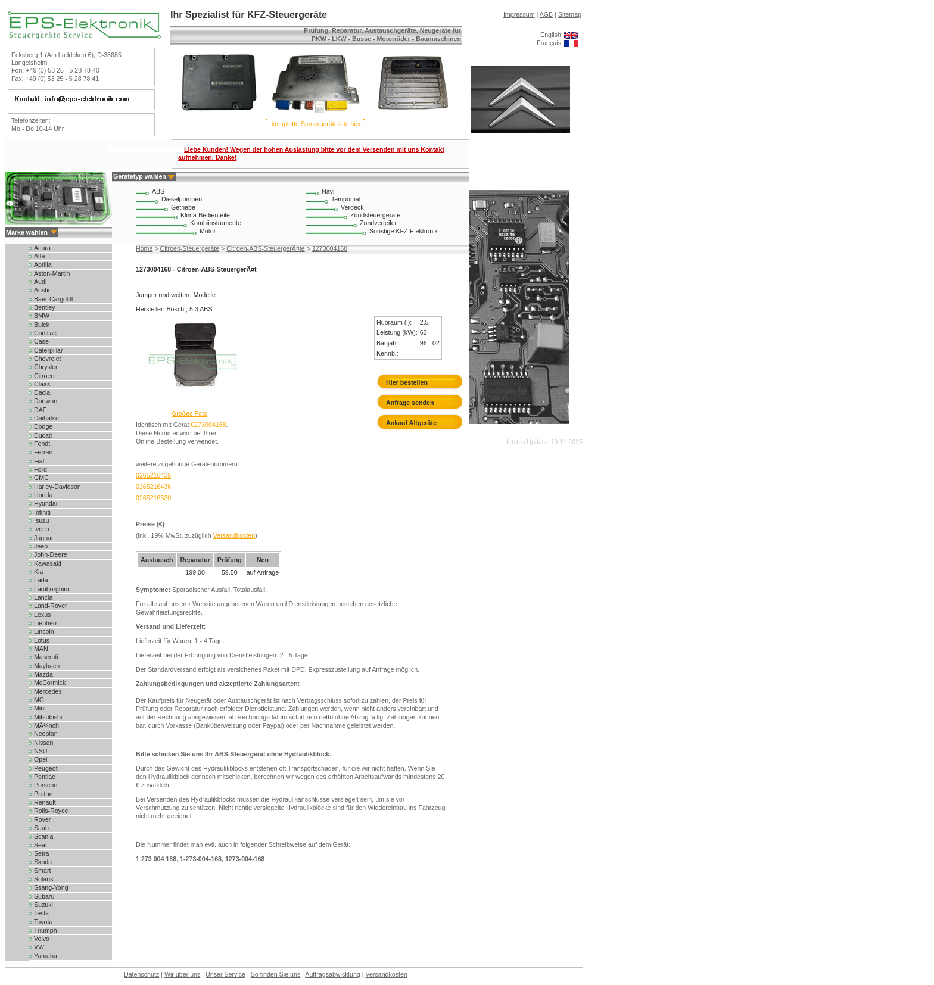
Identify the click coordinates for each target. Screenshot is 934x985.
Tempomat (346, 198)
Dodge (43, 426)
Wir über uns (182, 974)
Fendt (42, 443)
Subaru (44, 896)
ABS (158, 191)
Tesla (41, 913)
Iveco (41, 528)
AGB (546, 14)
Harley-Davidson (57, 486)
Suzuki (43, 904)
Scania (44, 836)
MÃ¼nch (46, 725)
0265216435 (153, 475)
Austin (43, 290)
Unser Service (225, 974)
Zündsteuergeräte (375, 215)
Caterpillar (48, 350)
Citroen (44, 375)
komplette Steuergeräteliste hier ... (320, 123)
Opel (41, 759)
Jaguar (44, 537)
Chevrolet (47, 358)
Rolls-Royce (51, 810)
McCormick (50, 682)
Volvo (41, 938)
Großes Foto (189, 413)
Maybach (47, 665)
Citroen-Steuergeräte (190, 248)
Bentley (44, 307)
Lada (41, 580)
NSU (41, 751)
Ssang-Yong (51, 887)
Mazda (43, 674)
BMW (41, 315)
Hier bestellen (407, 382)
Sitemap (569, 14)
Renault (45, 802)
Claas (42, 384)
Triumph (45, 930)
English (550, 34)
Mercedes (48, 691)
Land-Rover (50, 605)
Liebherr (45, 622)
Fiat (39, 461)
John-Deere (50, 554)
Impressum (519, 14)
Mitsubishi (48, 717)
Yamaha (45, 955)
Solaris (44, 879)
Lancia (43, 597)
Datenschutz (141, 974)
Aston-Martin (52, 273)
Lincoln (44, 631)
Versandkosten (234, 535)
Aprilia (43, 264)
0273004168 (208, 424)
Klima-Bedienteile (205, 215)
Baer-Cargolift (53, 299)
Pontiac (44, 776)
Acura (42, 247)
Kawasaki (47, 563)
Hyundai (45, 503)
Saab (41, 827)
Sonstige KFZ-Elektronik (403, 231)
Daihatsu (46, 418)
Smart (42, 870)
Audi (40, 281)
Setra (41, 853)
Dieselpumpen (181, 198)
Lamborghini (51, 589)
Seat (40, 845)
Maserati (46, 656)
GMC (41, 477)
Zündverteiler (378, 222)
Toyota (43, 921)
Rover (42, 819)
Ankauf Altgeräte (411, 422)
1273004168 (329, 248)
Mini (40, 708)
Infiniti (42, 512)
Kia (38, 571)
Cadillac (45, 332)
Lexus (42, 614)
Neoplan (46, 733)
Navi (328, 191)
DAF (40, 409)
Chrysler (46, 366)
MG (39, 699)
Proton (43, 793)
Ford (40, 469)
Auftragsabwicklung (332, 974)
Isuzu (41, 520)
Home (144, 248)
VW (39, 946)
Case (41, 341)
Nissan (44, 742)
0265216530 (153, 497)
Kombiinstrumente (215, 222)
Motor (208, 231)
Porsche (45, 784)
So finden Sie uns (276, 974)
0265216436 (153, 486)
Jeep (41, 546)
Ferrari (43, 452)
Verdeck (352, 207)
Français (549, 42)
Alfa (39, 256)
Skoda (43, 861)
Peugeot (46, 768)
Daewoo (45, 400)
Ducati (43, 435)
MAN (41, 648)
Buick (41, 324)
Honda (43, 494)
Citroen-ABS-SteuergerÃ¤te (265, 248)
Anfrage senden (410, 402)
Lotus (41, 640)
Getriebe (183, 207)
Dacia (42, 392)
